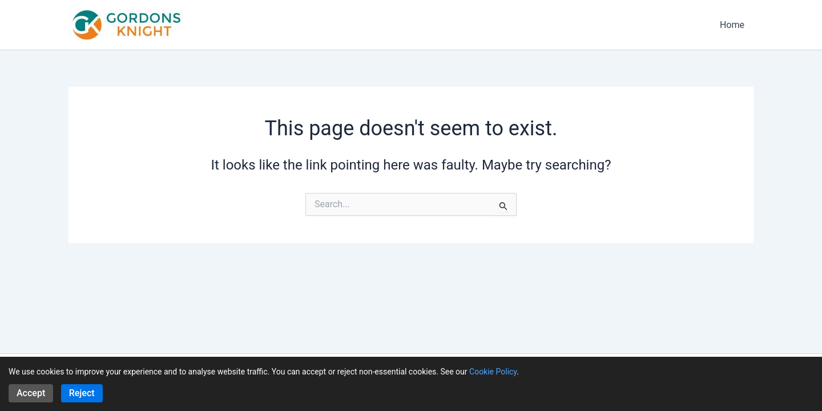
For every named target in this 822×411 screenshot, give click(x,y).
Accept (31, 393)
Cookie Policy (493, 371)
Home (732, 24)
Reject (82, 393)
